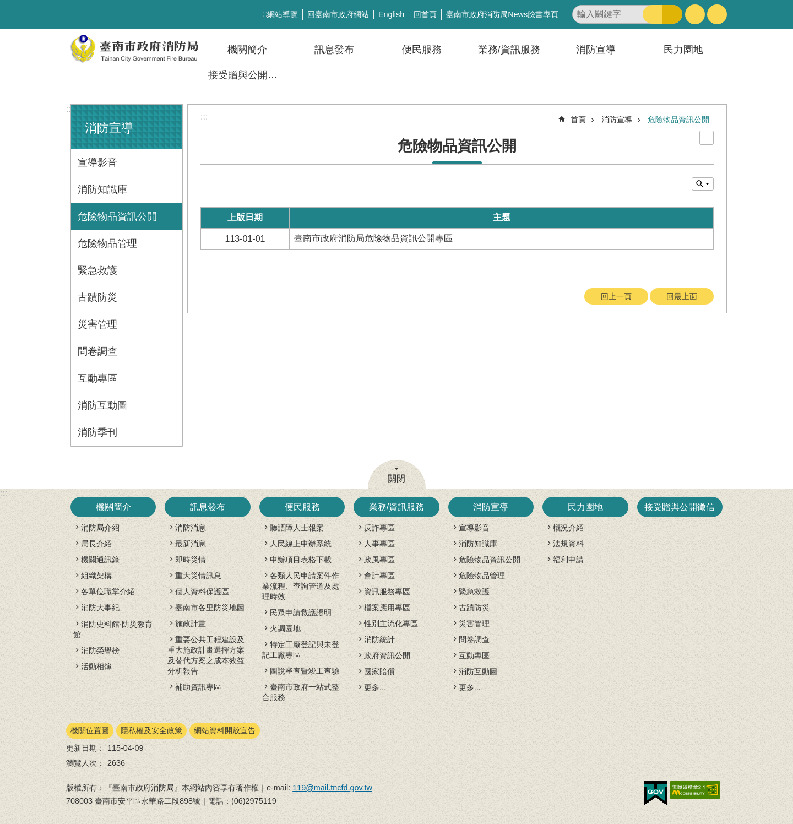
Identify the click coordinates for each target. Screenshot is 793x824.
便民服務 (422, 49)
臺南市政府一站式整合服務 (300, 692)
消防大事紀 (100, 607)
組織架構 (96, 575)
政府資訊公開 (387, 655)
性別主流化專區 (391, 623)
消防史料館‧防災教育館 (113, 629)
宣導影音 (97, 162)
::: (69, 108)
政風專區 (379, 559)
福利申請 (568, 559)
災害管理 (97, 324)
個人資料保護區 (202, 591)
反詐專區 (379, 527)
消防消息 (190, 527)
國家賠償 (379, 671)
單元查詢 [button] (703, 184)
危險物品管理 (107, 243)
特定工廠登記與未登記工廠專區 (300, 649)
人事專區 (379, 543)
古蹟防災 (97, 297)
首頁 (578, 119)
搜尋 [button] (652, 14)
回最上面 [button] (681, 296)
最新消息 (190, 543)
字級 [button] (695, 14)
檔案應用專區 (387, 607)
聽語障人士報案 (297, 527)
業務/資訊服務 (509, 49)
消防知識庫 (102, 189)
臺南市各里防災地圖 (210, 607)
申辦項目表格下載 (301, 559)
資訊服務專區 (387, 591)
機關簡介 (247, 49)
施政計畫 (190, 623)
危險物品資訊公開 (117, 216)
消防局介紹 (100, 527)
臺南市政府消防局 (135, 48)
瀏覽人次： (85, 762)
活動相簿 (96, 666)
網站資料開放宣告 (225, 730)
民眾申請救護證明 (301, 612)
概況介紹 (568, 527)
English (391, 14)
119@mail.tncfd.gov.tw (332, 787)
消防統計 (379, 639)
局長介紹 (96, 543)
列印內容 (706, 138)
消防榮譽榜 (100, 650)
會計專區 (379, 575)
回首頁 (425, 14)
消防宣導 (596, 49)
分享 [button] (717, 14)
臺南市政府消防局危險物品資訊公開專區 (373, 238)
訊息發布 (334, 49)
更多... (375, 687)
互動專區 (97, 378)
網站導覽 (282, 14)
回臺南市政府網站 (338, 14)
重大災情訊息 (198, 575)
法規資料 (568, 543)
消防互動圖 (102, 405)
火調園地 (285, 628)
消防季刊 (97, 432)
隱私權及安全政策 (151, 730)
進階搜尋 (672, 14)
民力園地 (683, 49)
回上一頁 (616, 296)
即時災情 (190, 559)
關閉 (396, 478)
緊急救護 (97, 270)
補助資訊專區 (198, 686)
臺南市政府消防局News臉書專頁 (502, 14)
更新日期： (85, 748)
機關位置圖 (89, 730)
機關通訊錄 (100, 559)
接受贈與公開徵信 (247, 74)
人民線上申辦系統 (301, 543)
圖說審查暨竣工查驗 (304, 670)
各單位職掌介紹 (108, 591)
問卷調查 (97, 351)
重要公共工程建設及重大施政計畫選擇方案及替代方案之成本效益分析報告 (206, 655)
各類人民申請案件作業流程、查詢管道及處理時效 (300, 586)
